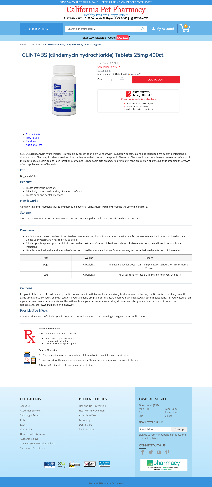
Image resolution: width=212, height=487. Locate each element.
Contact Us (26, 429)
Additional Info (34, 144)
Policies (24, 420)
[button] (138, 74)
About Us (25, 406)
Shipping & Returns (31, 415)
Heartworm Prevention (92, 410)
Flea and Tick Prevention (92, 406)
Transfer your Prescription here (37, 443)
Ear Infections (86, 429)
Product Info (33, 134)
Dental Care (85, 424)
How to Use (32, 137)
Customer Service (30, 410)
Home (23, 44)
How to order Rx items (32, 434)
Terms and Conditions (32, 448)
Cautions (31, 141)
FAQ (22, 424)
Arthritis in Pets (87, 415)
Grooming (84, 420)
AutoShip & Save (29, 438)
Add (155, 79)
